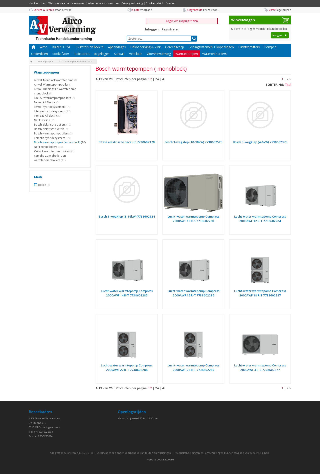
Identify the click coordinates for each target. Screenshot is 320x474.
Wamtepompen (186, 54)
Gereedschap (174, 47)
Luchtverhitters (249, 47)
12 (150, 79)
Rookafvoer (60, 54)
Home (33, 47)
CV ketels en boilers (90, 47)
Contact (170, 3)
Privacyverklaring (132, 3)
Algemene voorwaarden (103, 3)
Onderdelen (39, 54)
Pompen (270, 47)
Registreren (171, 29)
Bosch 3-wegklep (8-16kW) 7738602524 (127, 216)
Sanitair (119, 54)
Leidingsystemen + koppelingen (211, 47)
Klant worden (37, 3)
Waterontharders (214, 54)
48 (164, 79)
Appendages (117, 47)
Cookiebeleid (154, 3)
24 (157, 79)
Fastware (168, 459)
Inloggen (152, 29)
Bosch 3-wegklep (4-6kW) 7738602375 (260, 142)
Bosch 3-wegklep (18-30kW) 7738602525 (193, 142)
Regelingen (102, 54)
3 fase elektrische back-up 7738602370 (127, 142)
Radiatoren (81, 54)
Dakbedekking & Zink (145, 47)
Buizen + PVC (61, 47)
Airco (43, 47)
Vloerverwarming (159, 54)
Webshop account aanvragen (66, 3)
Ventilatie (135, 54)
